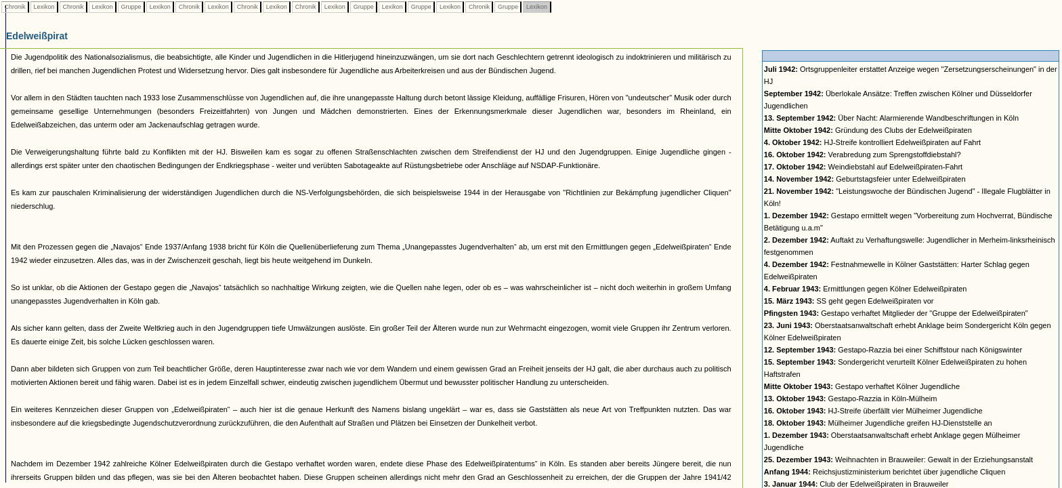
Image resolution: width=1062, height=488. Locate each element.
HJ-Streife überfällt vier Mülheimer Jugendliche (873, 411)
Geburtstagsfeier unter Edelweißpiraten (865, 179)
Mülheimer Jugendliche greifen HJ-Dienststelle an (878, 423)
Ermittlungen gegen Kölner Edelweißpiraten (865, 289)
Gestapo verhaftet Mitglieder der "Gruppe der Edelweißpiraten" (896, 313)
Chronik (15, 6)
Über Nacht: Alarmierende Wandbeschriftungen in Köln (891, 118)
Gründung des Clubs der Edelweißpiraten (868, 130)
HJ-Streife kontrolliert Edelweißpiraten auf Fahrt (872, 142)
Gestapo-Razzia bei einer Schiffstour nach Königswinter (893, 350)
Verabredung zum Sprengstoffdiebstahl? (862, 154)
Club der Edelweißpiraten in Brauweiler (856, 484)
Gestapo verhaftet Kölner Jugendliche (862, 386)
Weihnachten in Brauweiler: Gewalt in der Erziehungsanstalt (898, 459)
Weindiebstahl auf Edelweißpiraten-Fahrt (863, 167)
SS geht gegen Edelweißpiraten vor (849, 301)
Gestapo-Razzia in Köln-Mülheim (850, 398)
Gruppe (131, 6)
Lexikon (44, 6)
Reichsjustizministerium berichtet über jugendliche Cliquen (884, 472)
